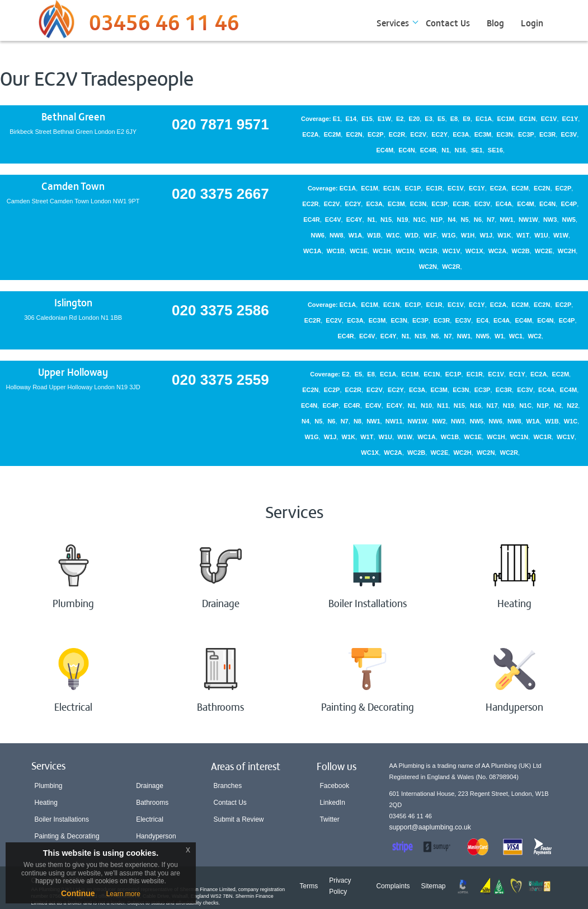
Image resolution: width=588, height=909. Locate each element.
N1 (445, 150)
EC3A (461, 134)
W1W (560, 235)
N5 (465, 219)
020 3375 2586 (220, 310)
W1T (522, 235)
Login (532, 22)
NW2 (438, 421)
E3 (428, 118)
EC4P (569, 204)
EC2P (376, 134)
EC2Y (439, 134)
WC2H (567, 251)
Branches (228, 786)
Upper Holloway (73, 372)
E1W (384, 118)
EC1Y (570, 118)
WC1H (382, 251)
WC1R (428, 251)
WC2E (544, 251)
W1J (485, 235)
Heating (46, 803)
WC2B (520, 251)
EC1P (413, 188)
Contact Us (448, 22)
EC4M (385, 150)
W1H (467, 235)
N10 (426, 405)
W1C (392, 235)
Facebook (334, 786)
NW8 (336, 235)
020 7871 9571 (220, 124)
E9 (466, 118)
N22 (572, 405)
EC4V (333, 219)
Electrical (149, 819)
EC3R (547, 134)
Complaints (393, 886)
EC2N (354, 134)
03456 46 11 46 (164, 25)
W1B (373, 235)
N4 (451, 219)
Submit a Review (239, 819)
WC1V (451, 251)
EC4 (482, 320)
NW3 (550, 219)
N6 (478, 219)
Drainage (149, 786)
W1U (541, 235)
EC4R (428, 150)
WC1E (359, 251)
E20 (414, 118)
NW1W (528, 219)
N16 (460, 150)
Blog (495, 22)
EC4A (504, 204)
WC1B (336, 251)
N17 (491, 405)
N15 (386, 219)
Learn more (123, 894)
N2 (558, 405)
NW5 (569, 219)
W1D (411, 235)
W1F (430, 235)
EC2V (418, 134)
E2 (399, 118)
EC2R (397, 134)
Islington (73, 302)
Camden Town (73, 186)
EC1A (484, 118)
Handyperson (156, 836)
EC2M (332, 134)
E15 (367, 118)
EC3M (483, 134)
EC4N (406, 150)
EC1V (549, 118)
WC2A (497, 251)
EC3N (504, 134)
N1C (419, 219)
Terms (309, 886)
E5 (441, 118)
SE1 (477, 150)
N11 (442, 405)
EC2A (310, 134)
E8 (454, 118)
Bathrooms (152, 803)
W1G (449, 235)
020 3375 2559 (220, 379)
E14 (350, 118)
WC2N (428, 266)
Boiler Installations (62, 819)
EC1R (434, 188)
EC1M (505, 118)
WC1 (516, 336)
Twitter (329, 819)
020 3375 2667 (220, 193)
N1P (437, 219)
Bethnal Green (73, 116)
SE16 (495, 150)
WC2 (534, 336)
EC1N (527, 118)
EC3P (526, 134)
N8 (357, 421)
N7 (491, 219)
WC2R (451, 266)
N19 (402, 219)
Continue (78, 893)
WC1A (312, 251)
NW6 (317, 235)
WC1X (474, 251)
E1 (336, 118)
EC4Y (354, 219)
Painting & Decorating (67, 836)
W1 (499, 336)
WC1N (405, 251)
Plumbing (49, 786)
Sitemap (433, 886)
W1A (355, 235)
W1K (504, 235)
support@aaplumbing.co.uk (430, 827)
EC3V (569, 134)
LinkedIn (332, 803)
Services (393, 22)
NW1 (506, 219)
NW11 (394, 421)
